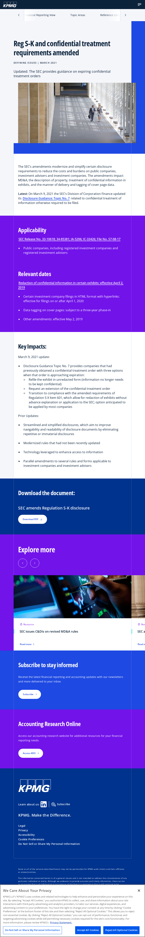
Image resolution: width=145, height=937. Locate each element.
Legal (21, 825)
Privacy (23, 830)
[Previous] (22, 563)
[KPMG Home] (10, 4)
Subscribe (60, 804)
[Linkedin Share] (44, 804)
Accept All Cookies (88, 930)
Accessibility (26, 835)
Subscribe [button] (28, 694)
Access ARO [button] (29, 753)
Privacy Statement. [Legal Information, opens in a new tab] (61, 922)
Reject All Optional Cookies (121, 930)
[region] (72, 911)
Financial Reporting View (39, 15)
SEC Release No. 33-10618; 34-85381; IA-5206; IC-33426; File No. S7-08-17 (69, 239)
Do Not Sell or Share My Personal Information (49, 844)
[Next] (34, 563)
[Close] (139, 890)
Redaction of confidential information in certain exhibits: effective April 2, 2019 (70, 285)
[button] (139, 4)
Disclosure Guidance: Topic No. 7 (46, 198)
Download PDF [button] (32, 519)
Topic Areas (77, 15)
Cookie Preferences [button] (31, 839)
